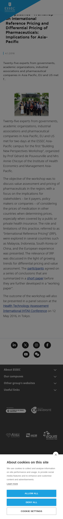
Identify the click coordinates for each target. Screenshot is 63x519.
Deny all (31, 502)
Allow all (31, 493)
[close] (55, 454)
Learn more (12, 484)
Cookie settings (31, 511)
